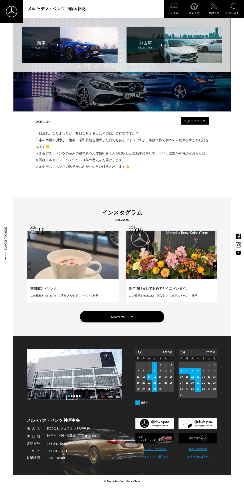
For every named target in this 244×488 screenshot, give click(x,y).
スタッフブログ (195, 121)
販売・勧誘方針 (198, 449)
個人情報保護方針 (198, 456)
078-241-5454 (57, 443)
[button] (215, 268)
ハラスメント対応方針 (154, 456)
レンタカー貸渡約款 (155, 449)
